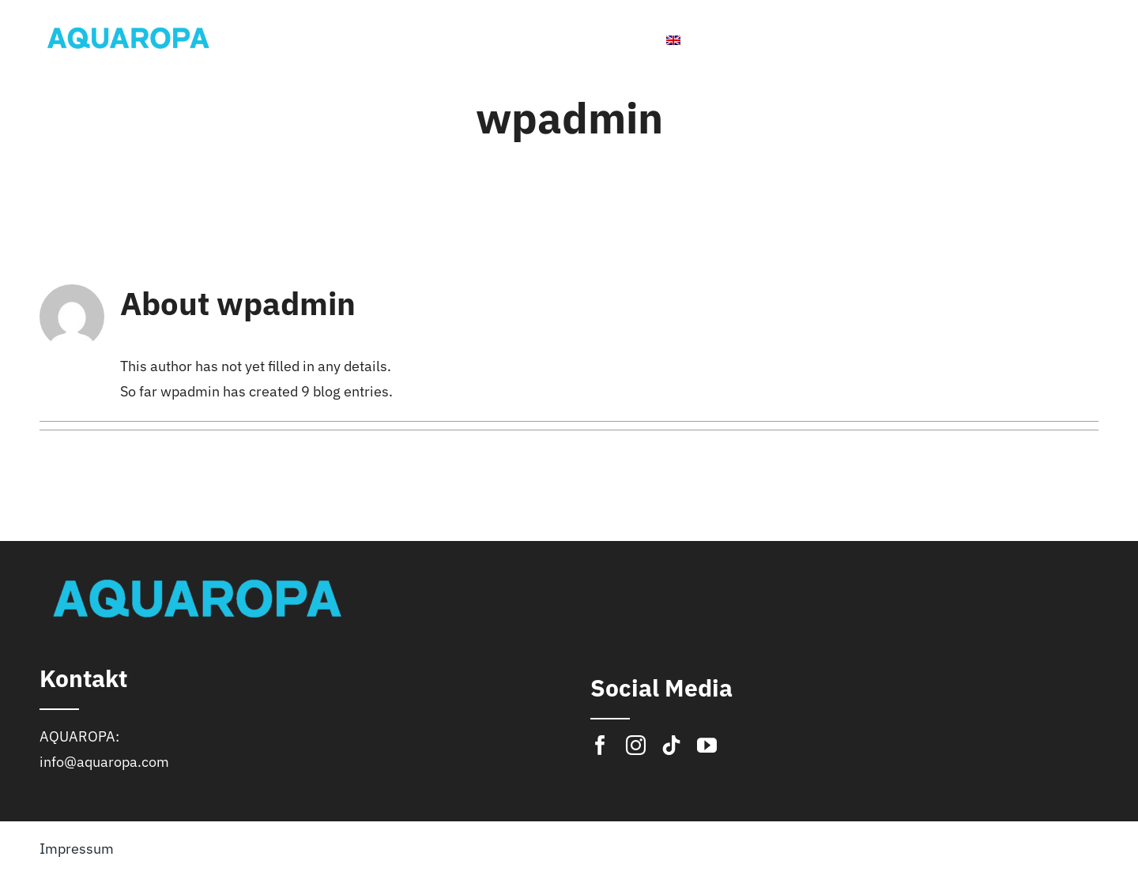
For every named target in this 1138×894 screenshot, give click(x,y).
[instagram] (636, 745)
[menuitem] (708, 40)
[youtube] (707, 745)
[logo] (128, 26)
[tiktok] (671, 745)
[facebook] (600, 745)
